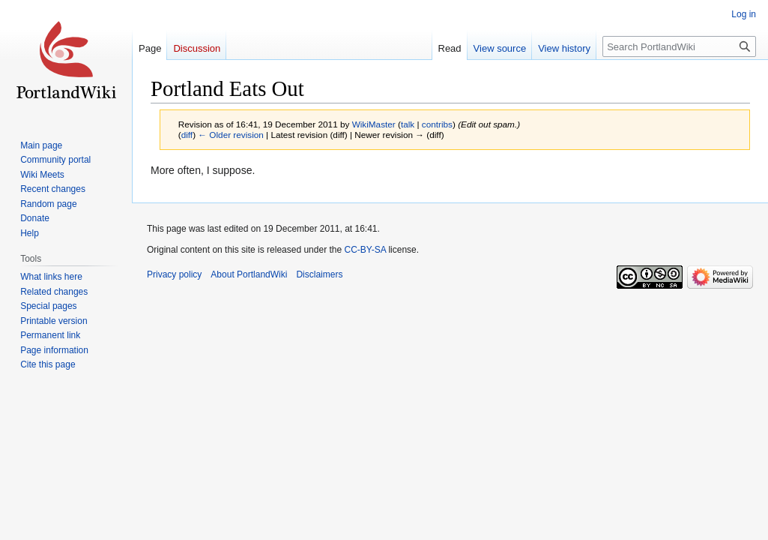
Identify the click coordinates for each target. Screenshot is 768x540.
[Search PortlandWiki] (679, 46)
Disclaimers (319, 274)
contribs (437, 124)
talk (407, 124)
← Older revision (231, 135)
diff (187, 135)
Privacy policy (174, 274)
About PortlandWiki (249, 274)
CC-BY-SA (365, 249)
